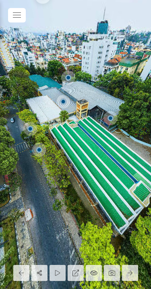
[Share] (39, 273)
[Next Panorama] (130, 273)
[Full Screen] (76, 273)
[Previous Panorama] (21, 273)
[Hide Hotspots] (94, 273)
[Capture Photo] (112, 273)
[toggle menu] (17, 15)
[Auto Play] (58, 273)
